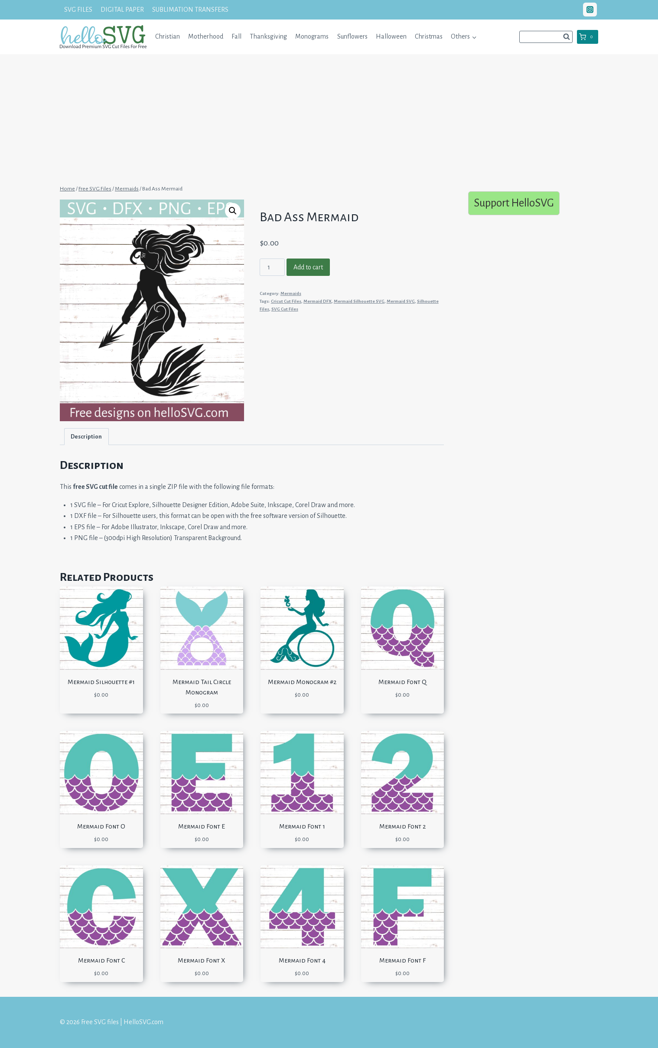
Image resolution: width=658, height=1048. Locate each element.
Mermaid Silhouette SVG (359, 301)
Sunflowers (352, 36)
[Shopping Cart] (587, 37)
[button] (474, 36)
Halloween (391, 36)
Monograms (312, 36)
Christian (167, 36)
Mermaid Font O (101, 826)
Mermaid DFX (317, 301)
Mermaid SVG (401, 301)
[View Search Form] (546, 37)
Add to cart (308, 267)
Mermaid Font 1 (302, 826)
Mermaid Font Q (402, 681)
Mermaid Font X (201, 960)
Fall (236, 36)
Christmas (429, 36)
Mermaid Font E (201, 826)
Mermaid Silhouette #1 (101, 681)
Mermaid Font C (101, 960)
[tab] (86, 436)
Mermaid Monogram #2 (302, 681)
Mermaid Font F (402, 960)
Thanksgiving (268, 36)
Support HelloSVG (514, 203)
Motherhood (205, 36)
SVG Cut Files (284, 309)
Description (86, 436)
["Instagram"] (590, 9)
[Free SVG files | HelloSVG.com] (103, 36)
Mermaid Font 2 (402, 826)
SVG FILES (78, 9)
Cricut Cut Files (286, 301)
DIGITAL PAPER (122, 9)
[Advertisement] (329, 118)
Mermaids (290, 293)
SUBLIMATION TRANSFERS (190, 9)
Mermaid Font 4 (302, 960)
